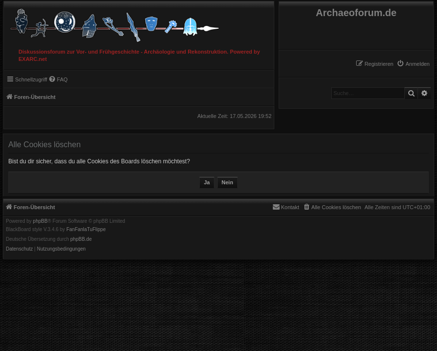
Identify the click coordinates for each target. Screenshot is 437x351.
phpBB (40, 221)
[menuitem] (413, 64)
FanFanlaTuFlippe (86, 229)
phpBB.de (81, 239)
